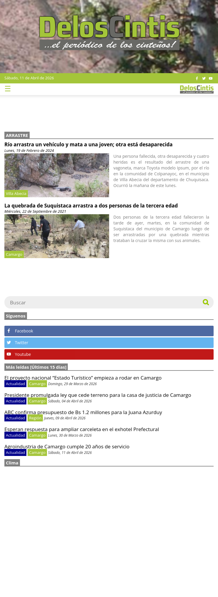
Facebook (20, 331)
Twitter (17, 342)
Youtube (19, 354)
